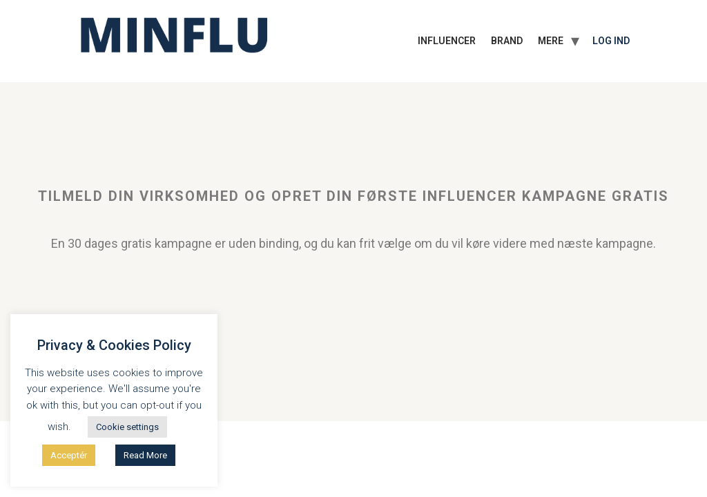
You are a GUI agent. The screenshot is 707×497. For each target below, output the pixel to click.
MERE (550, 40)
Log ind (611, 40)
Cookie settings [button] (127, 427)
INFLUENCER (447, 40)
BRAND (507, 40)
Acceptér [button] (68, 455)
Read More (145, 455)
